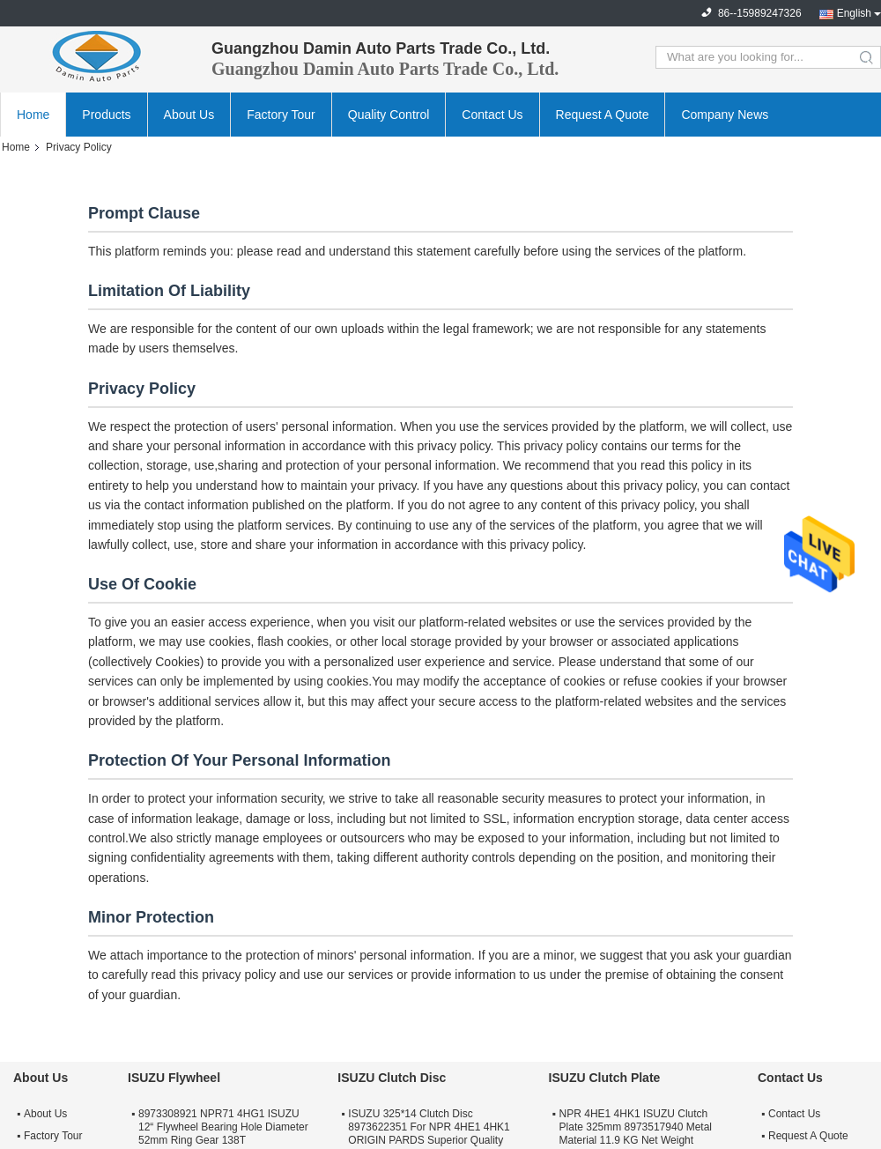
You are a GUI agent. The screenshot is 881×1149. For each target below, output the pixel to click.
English (854, 13)
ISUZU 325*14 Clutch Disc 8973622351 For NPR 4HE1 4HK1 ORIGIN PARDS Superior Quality (428, 1127)
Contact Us (492, 114)
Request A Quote (602, 114)
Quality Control (389, 114)
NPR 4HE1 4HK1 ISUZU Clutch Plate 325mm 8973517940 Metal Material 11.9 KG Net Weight (635, 1127)
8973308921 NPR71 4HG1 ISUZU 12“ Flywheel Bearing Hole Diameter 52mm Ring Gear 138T (223, 1127)
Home (33, 114)
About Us (189, 114)
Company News (724, 114)
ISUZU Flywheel (174, 1078)
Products (106, 114)
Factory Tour (281, 114)
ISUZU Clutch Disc (391, 1078)
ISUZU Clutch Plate (605, 1078)
